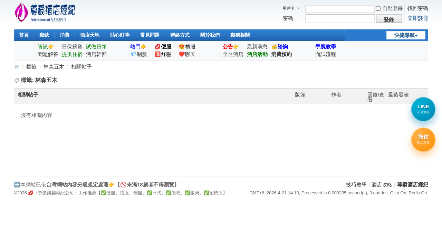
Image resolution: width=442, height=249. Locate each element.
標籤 (31, 67)
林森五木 (54, 67)
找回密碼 (417, 8)
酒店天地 (89, 35)
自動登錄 (389, 8)
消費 (64, 35)
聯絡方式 (180, 35)
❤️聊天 (187, 54)
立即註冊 (417, 18)
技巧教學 (356, 184)
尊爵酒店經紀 (16, 67)
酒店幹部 (96, 54)
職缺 (44, 35)
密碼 (288, 18)
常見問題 (150, 35)
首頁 (24, 35)
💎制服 (138, 54)
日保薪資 (72, 46)
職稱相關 (240, 35)
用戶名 (288, 8)
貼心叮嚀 (119, 35)
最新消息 (257, 46)
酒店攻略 (382, 184)
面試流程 (325, 54)
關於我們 (210, 35)
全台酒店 (233, 54)
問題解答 (48, 54)
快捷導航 (404, 35)
